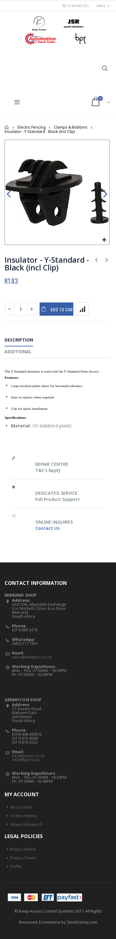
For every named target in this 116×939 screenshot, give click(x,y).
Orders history (23, 815)
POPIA (16, 866)
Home (7, 127)
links (100, 5)
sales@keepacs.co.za (31, 657)
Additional (18, 351)
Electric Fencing (31, 127)
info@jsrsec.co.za (28, 755)
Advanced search (26, 824)
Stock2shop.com (82, 922)
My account (21, 807)
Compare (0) (75, 5)
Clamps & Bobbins (70, 127)
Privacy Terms (23, 858)
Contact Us (47, 528)
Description (19, 340)
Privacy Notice (23, 849)
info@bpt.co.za (26, 759)
